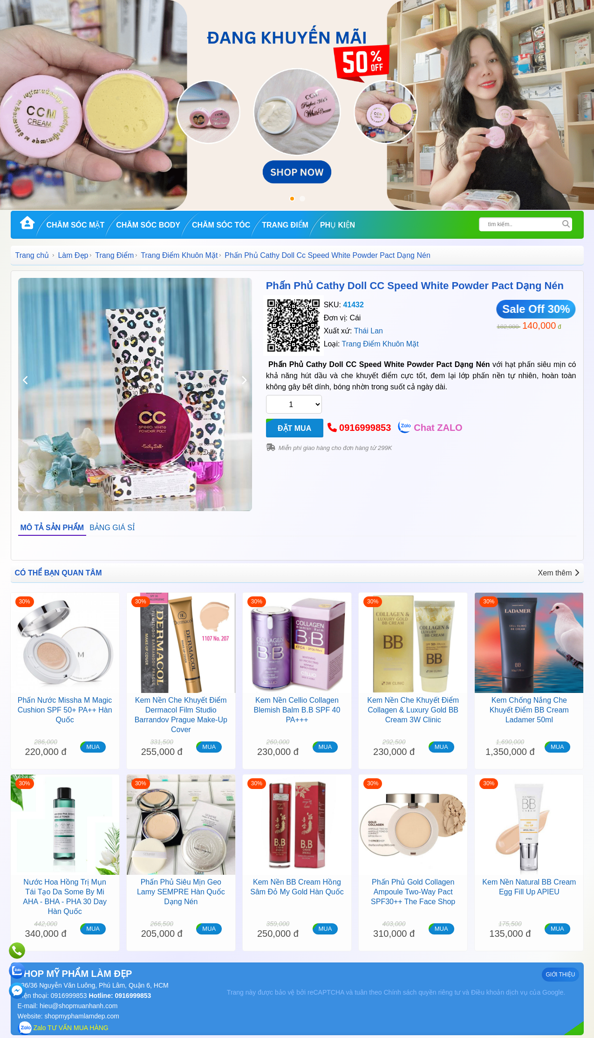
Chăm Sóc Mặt (76, 225)
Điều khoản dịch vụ (499, 992)
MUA (93, 746)
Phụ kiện (337, 225)
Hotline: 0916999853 (119, 995)
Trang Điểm (285, 225)
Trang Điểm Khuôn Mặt (179, 255)
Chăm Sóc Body (148, 225)
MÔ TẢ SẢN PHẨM (52, 528)
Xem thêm (558, 573)
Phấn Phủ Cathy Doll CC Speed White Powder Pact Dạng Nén (415, 285)
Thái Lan (368, 331)
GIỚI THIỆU (560, 974)
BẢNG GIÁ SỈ (112, 528)
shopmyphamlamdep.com (82, 1016)
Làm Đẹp (73, 255)
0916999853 (365, 427)
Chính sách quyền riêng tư (421, 992)
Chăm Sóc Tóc (221, 225)
